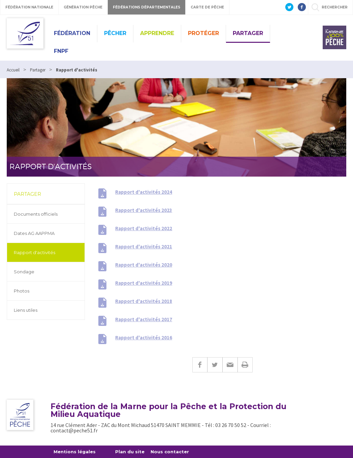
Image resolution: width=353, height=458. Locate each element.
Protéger (203, 33)
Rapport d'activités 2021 (143, 246)
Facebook (199, 364)
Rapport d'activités (34, 252)
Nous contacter (170, 451)
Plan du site (130, 451)
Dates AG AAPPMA (34, 233)
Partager (248, 33)
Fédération (72, 33)
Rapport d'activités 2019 (143, 283)
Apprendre (157, 33)
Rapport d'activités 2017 (143, 319)
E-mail (229, 364)
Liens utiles (25, 310)
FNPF (61, 51)
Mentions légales (75, 451)
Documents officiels (36, 214)
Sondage (24, 271)
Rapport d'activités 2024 (143, 192)
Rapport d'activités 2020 (143, 265)
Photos (21, 291)
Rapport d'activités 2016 (143, 337)
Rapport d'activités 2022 (143, 228)
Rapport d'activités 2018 (143, 301)
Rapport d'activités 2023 (143, 210)
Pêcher (115, 33)
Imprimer (245, 364)
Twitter (214, 364)
